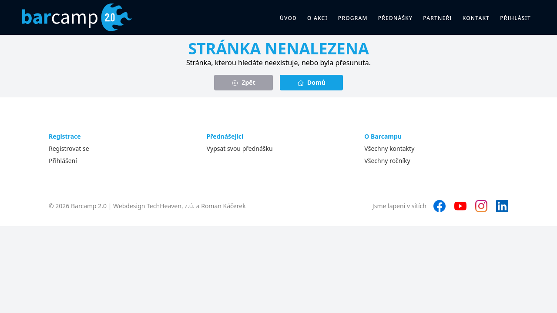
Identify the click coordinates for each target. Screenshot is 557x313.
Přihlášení (63, 160)
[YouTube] (460, 206)
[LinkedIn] (502, 206)
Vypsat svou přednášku (240, 148)
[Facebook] (439, 206)
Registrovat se (69, 148)
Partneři (437, 18)
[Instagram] (481, 206)
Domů (311, 82)
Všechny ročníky (387, 160)
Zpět (243, 82)
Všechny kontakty (389, 148)
